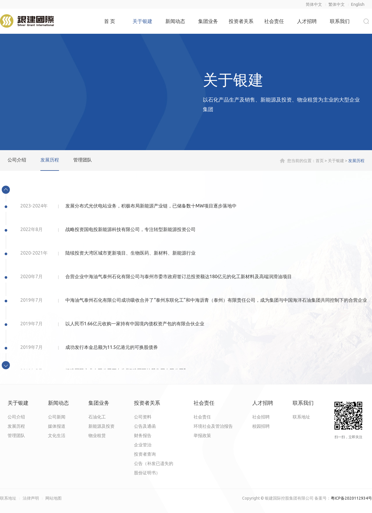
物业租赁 (97, 435)
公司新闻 (56, 416)
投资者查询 (145, 454)
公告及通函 (145, 426)
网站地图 (53, 498)
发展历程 (49, 159)
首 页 (109, 21)
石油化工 (97, 416)
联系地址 (301, 416)
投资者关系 (241, 21)
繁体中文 (336, 4)
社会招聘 (261, 416)
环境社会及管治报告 (213, 426)
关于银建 (142, 21)
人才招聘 (307, 21)
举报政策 (202, 435)
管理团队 (82, 159)
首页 (320, 160)
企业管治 (142, 444)
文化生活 (56, 435)
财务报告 (142, 435)
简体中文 (314, 4)
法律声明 (31, 498)
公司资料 (142, 416)
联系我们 (340, 21)
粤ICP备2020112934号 (351, 498)
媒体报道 (56, 426)
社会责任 (274, 21)
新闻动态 (175, 21)
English (357, 4)
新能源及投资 (101, 426)
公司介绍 (17, 159)
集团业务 (208, 21)
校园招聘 (261, 426)
